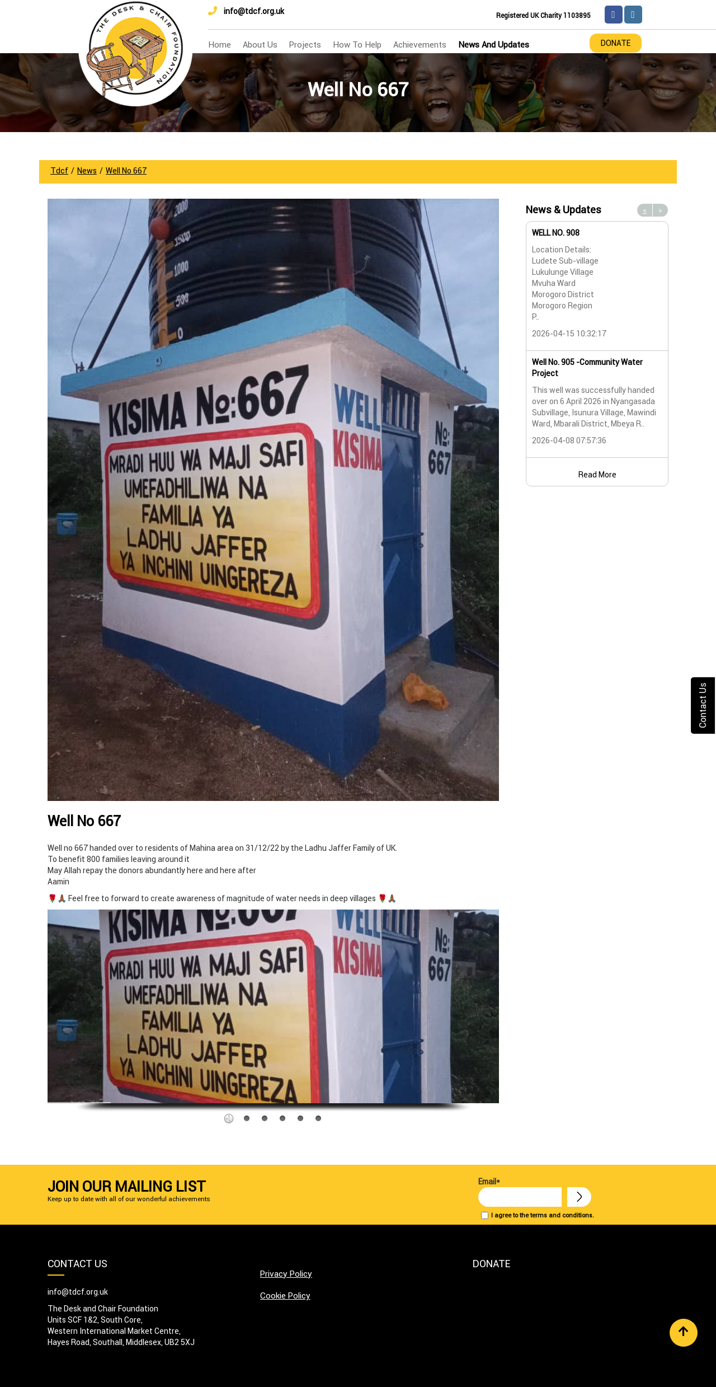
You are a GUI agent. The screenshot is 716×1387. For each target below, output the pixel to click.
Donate (615, 43)
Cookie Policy (285, 1295)
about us (260, 44)
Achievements (419, 44)
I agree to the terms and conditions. (542, 1215)
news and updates (493, 44)
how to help (357, 44)
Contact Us (702, 705)
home (219, 44)
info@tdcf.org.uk (246, 11)
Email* (520, 1192)
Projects (305, 44)
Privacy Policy (286, 1273)
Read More (597, 475)
